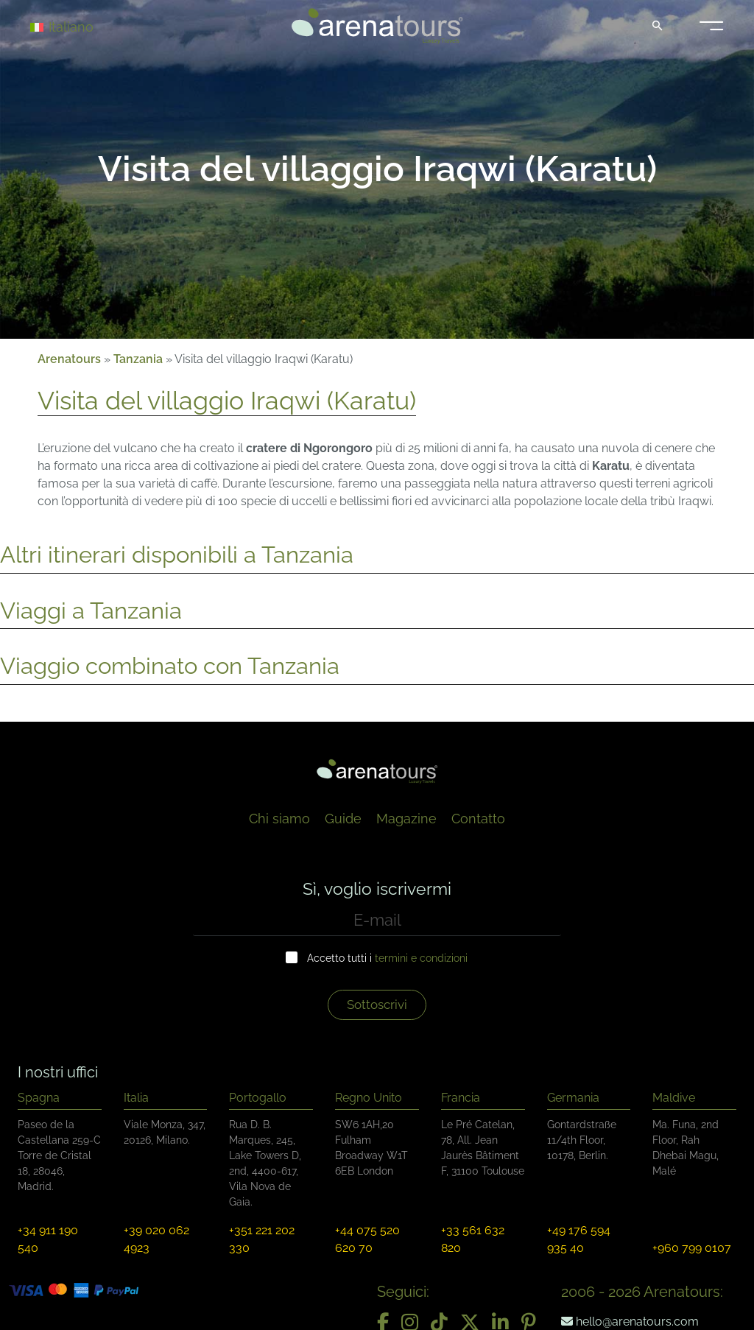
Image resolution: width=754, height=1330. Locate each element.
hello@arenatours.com (630, 1322)
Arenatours (69, 359)
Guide (343, 818)
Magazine (406, 818)
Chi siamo (279, 818)
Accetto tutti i (387, 958)
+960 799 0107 (691, 1248)
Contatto (478, 818)
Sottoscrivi (377, 1004)
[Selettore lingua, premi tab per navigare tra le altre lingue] (82, 26)
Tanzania (138, 359)
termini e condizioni (421, 958)
